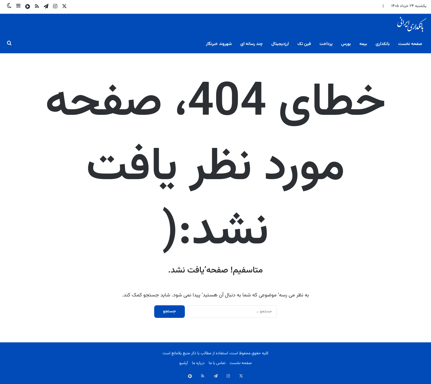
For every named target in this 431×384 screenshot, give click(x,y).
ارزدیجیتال (280, 44)
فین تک (304, 44)
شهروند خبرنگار (219, 44)
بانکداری (383, 44)
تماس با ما (217, 363)
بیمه (363, 44)
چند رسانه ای (251, 44)
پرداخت (326, 44)
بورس (346, 44)
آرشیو (183, 363)
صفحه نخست (410, 44)
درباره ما (198, 363)
